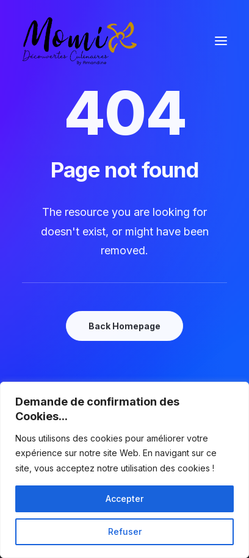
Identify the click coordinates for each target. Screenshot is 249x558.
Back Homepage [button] (124, 326)
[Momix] (79, 40)
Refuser (125, 531)
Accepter (124, 498)
